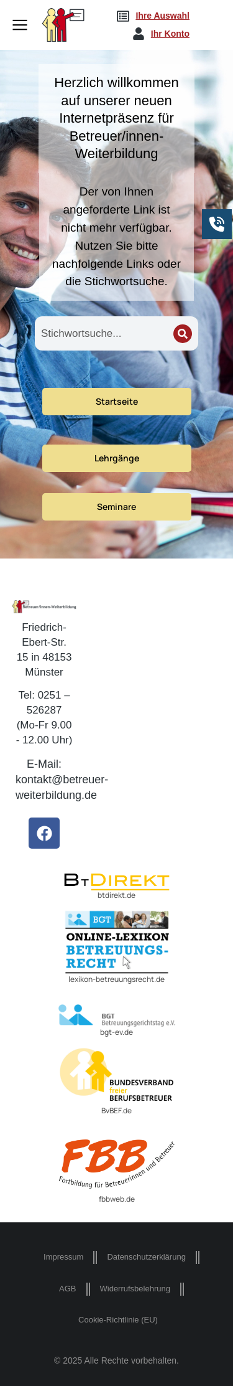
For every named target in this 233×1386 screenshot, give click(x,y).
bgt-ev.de (116, 1032)
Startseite (117, 401)
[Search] (182, 333)
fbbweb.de (117, 1199)
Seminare (116, 506)
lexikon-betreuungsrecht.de (116, 979)
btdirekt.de (116, 895)
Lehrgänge (116, 458)
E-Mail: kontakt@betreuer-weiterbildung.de (62, 779)
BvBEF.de (116, 1110)
